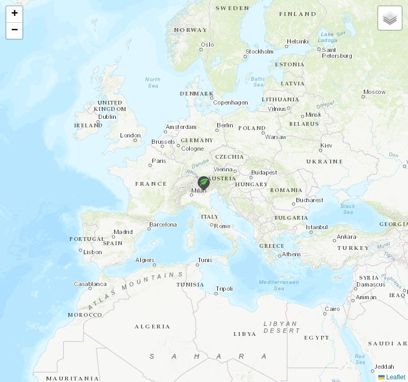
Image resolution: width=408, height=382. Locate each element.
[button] (204, 183)
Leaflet (391, 377)
